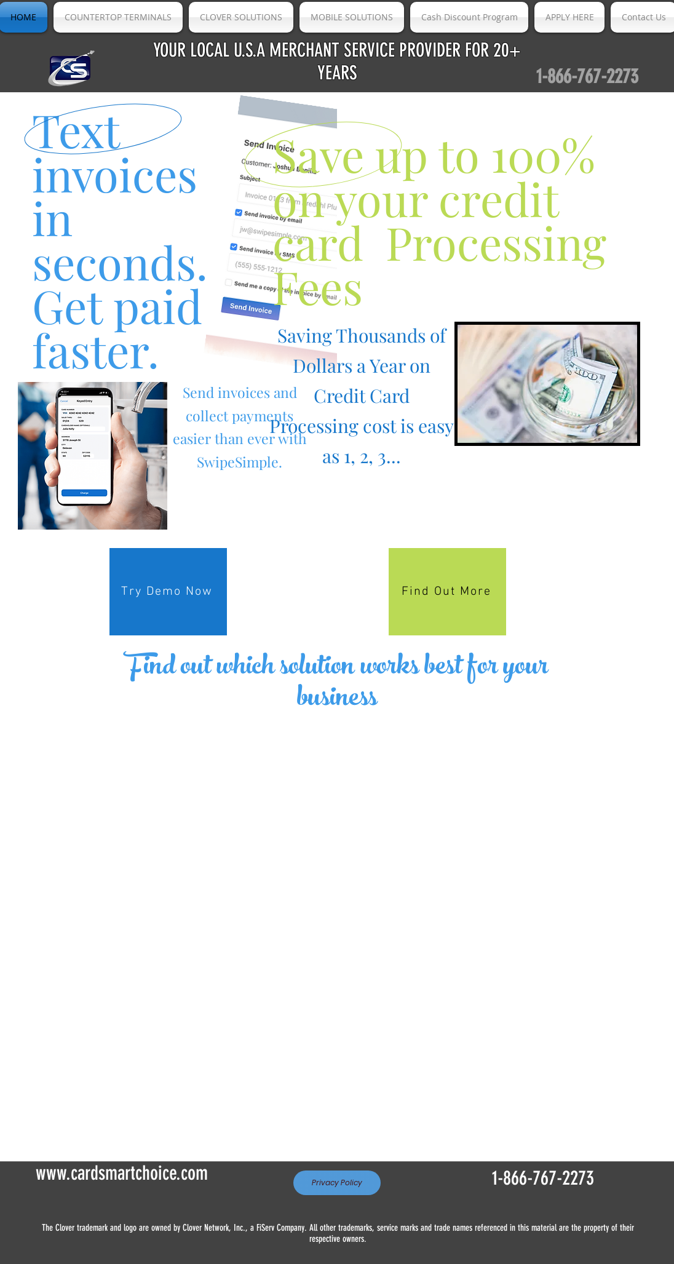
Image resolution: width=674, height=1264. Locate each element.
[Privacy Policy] (337, 1183)
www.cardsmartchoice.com (122, 1173)
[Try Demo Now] (168, 591)
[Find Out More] (447, 591)
